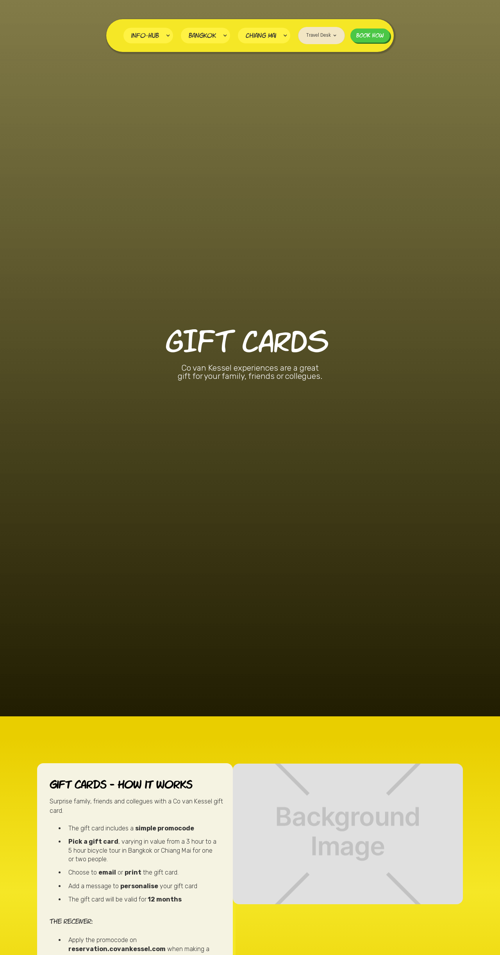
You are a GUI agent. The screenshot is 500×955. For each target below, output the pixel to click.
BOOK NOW (370, 35)
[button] (148, 35)
